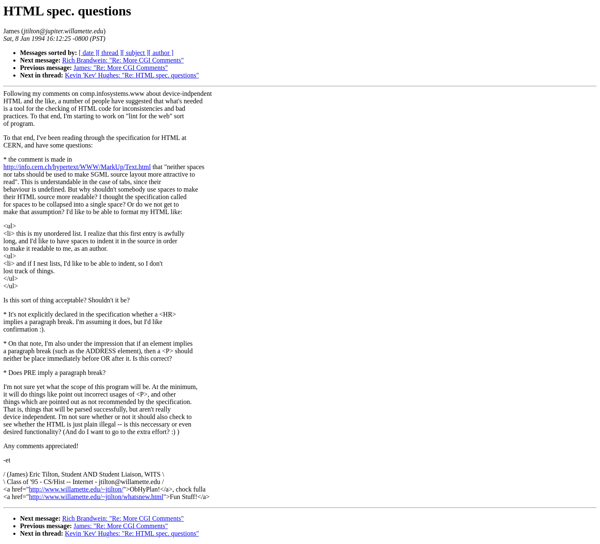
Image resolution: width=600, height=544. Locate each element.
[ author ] (161, 52)
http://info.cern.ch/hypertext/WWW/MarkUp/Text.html (77, 166)
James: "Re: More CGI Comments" (121, 67)
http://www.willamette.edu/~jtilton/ (76, 489)
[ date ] (88, 52)
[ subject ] (135, 52)
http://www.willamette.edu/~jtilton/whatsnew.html (96, 496)
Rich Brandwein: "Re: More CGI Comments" (123, 60)
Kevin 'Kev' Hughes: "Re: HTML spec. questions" (132, 75)
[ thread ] (110, 52)
